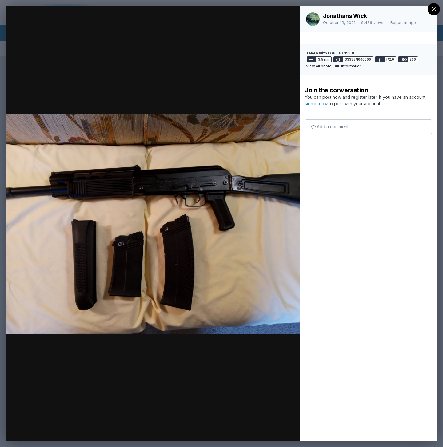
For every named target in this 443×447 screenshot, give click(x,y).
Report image (403, 22)
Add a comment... (331, 126)
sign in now (316, 103)
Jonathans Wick (345, 16)
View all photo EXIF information (334, 66)
